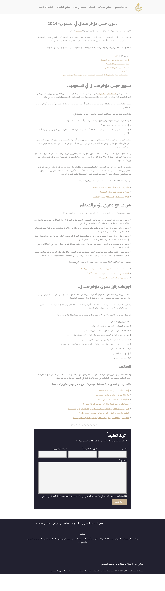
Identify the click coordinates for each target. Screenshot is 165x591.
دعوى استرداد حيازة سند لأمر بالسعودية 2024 (110, 204)
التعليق (123, 476)
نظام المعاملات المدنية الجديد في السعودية (111, 414)
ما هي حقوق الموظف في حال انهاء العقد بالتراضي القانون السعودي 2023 (99, 433)
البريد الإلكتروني (89, 464)
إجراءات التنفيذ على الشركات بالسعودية (112, 405)
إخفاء (116, 56)
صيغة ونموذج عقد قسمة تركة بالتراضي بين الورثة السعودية (105, 419)
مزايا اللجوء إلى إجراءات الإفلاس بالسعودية (111, 410)
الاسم (124, 464)
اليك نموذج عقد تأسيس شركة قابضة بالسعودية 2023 (107, 286)
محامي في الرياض (62, 7)
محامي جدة (138, 581)
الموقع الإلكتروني (60, 464)
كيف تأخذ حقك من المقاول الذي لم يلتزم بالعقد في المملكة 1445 (102, 428)
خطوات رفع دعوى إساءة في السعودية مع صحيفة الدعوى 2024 (103, 281)
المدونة (92, 7)
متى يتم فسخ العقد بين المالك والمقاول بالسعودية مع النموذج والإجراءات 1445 (96, 423)
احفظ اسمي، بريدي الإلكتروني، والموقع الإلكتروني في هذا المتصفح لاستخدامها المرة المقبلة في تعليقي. (83, 513)
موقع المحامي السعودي (93, 540)
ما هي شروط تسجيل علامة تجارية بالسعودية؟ (110, 194)
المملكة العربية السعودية (105, 95)
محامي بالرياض (65, 588)
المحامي (75, 31)
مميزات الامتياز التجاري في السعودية (114, 199)
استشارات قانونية (44, 7)
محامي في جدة (79, 7)
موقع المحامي (121, 7)
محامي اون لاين (105, 7)
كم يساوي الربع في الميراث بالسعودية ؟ (113, 290)
